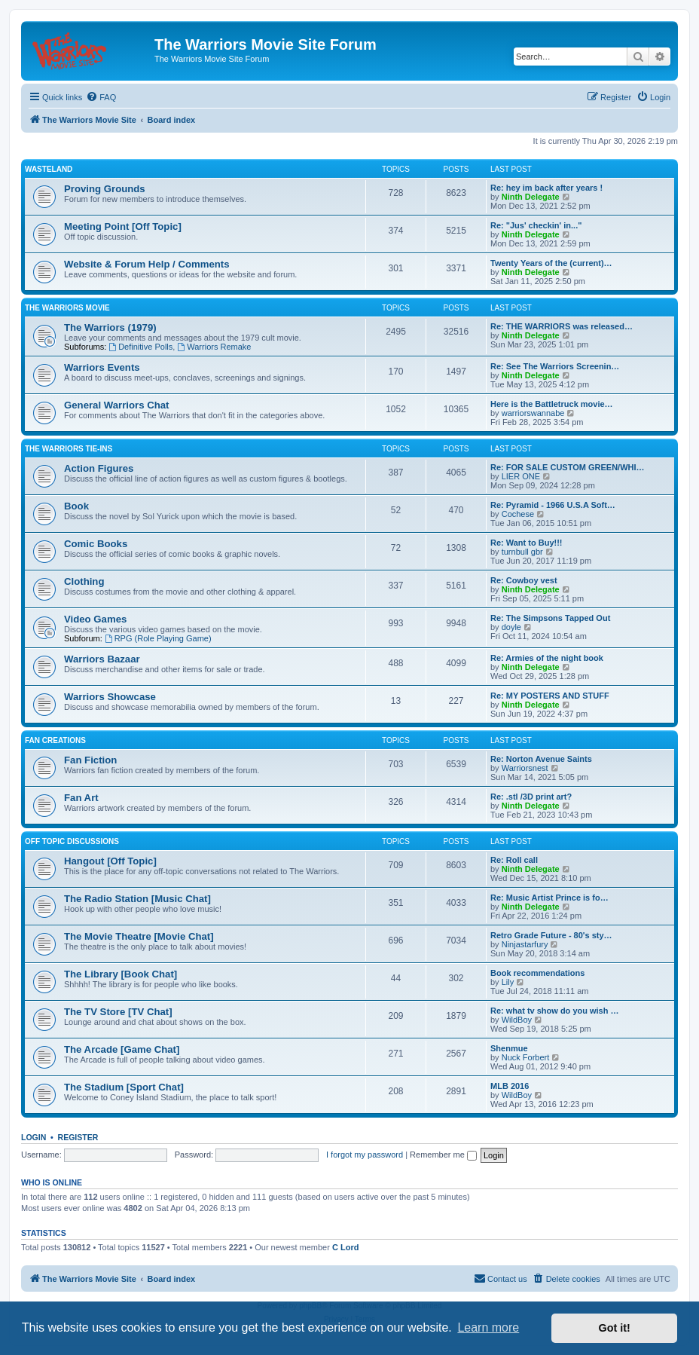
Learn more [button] (488, 1327)
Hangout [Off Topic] (110, 861)
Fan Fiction (90, 760)
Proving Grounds (104, 188)
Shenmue (509, 1048)
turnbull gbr (522, 551)
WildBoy (517, 1019)
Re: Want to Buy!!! (526, 542)
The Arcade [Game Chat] (121, 1049)
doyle (511, 627)
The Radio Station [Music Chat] (137, 898)
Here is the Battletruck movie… (551, 403)
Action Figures (98, 468)
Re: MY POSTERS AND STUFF (549, 695)
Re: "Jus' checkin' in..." (535, 225)
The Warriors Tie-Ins (68, 449)
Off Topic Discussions (72, 841)
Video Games (95, 619)
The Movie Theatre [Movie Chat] (139, 936)
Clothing (84, 581)
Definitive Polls (140, 346)
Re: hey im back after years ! (546, 187)
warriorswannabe (533, 413)
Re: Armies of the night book (546, 657)
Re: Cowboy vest (523, 580)
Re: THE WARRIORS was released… (561, 326)
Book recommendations (537, 972)
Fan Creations (55, 740)
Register (78, 1137)
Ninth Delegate (531, 196)
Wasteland (48, 169)
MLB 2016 (509, 1085)
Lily (508, 981)
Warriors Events (102, 367)
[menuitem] (101, 97)
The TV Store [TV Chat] (118, 1011)
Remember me (443, 1154)
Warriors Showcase (110, 696)
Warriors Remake (214, 346)
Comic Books (95, 543)
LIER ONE (521, 476)
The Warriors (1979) (110, 327)
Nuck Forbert (526, 1057)
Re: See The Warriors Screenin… (554, 366)
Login (33, 1137)
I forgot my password (364, 1154)
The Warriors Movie (67, 308)
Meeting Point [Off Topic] (123, 226)
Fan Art (81, 797)
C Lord (345, 1247)
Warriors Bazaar (102, 659)
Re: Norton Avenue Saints (541, 758)
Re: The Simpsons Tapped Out (550, 617)
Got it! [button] (614, 1328)
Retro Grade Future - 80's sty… (551, 935)
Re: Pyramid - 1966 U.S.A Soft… (552, 504)
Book (76, 506)
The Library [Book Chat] (120, 974)
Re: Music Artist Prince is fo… (549, 897)
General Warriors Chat (116, 405)
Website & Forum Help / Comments (147, 264)
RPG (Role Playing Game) (158, 638)
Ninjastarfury (525, 944)
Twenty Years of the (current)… (551, 263)
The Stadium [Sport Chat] (124, 1087)
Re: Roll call (514, 859)
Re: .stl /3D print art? (531, 796)
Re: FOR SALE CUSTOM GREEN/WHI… (567, 467)
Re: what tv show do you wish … (554, 1010)
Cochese (518, 513)
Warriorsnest (525, 767)
